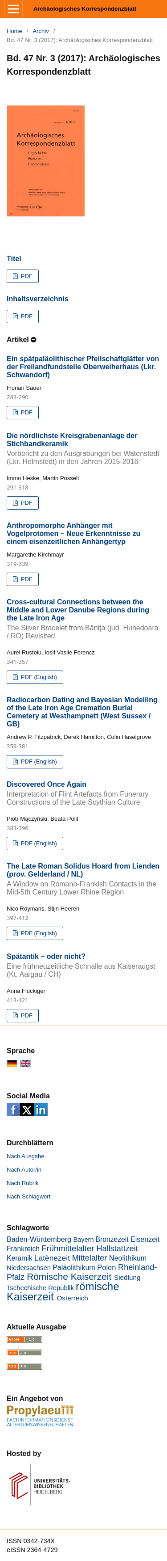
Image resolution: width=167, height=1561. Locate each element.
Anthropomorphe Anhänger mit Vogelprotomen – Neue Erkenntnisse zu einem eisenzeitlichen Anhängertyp (73, 533)
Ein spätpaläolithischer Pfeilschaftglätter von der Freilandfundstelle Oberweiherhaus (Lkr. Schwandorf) (83, 367)
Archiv (41, 31)
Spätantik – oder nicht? (83, 966)
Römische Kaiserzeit (69, 1276)
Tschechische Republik (40, 1287)
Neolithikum (128, 1258)
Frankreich (23, 1249)
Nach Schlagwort (28, 1196)
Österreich (72, 1298)
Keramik (19, 1258)
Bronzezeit (112, 1239)
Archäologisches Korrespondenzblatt (84, 8)
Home (14, 31)
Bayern (83, 1239)
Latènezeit (52, 1257)
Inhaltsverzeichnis (38, 299)
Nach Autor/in (24, 1169)
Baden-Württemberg (39, 1239)
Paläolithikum (74, 1267)
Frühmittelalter (67, 1248)
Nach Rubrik (23, 1183)
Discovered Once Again (83, 793)
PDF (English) (38, 677)
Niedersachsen (29, 1267)
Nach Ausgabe (26, 1156)
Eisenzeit (144, 1239)
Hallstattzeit (117, 1248)
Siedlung (127, 1277)
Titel (14, 258)
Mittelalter (89, 1257)
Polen (106, 1267)
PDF (26, 276)
